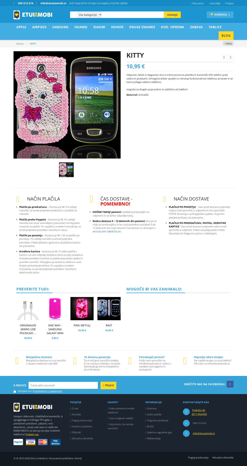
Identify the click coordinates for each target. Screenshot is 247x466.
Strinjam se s (23, 391)
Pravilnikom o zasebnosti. (47, 391)
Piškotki (76, 432)
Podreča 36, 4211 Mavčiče (199, 412)
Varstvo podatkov (82, 426)
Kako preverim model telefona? (121, 410)
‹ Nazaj (228, 43)
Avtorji (78, 458)
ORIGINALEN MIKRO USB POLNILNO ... (28, 329)
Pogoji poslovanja (82, 420)
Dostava (151, 408)
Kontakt (76, 414)
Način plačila (154, 414)
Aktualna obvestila (82, 438)
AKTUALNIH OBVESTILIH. (107, 231)
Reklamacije (154, 438)
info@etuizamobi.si (204, 433)
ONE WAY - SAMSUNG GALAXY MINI (55, 329)
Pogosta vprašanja (157, 420)
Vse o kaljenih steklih (121, 418)
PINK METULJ (82, 325)
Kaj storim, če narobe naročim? (121, 426)
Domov (20, 43)
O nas (75, 408)
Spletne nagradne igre (159, 432)
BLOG (150, 426)
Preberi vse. (32, 434)
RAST (109, 325)
